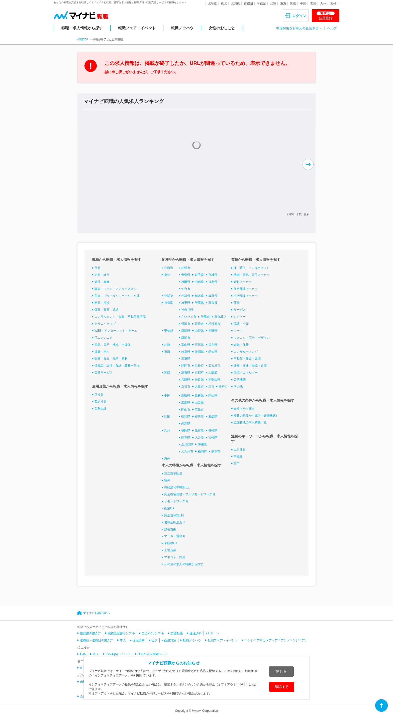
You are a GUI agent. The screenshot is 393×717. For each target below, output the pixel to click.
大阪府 (212, 372)
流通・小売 (241, 323)
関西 (293, 3)
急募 (167, 480)
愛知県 (212, 351)
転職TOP (82, 39)
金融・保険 (241, 344)
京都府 (199, 372)
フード (238, 330)
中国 (303, 3)
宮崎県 (212, 437)
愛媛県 (212, 416)
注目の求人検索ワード (153, 654)
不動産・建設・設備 (247, 358)
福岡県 (185, 430)
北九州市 (187, 451)
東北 (224, 3)
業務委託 (100, 408)
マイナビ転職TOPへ (96, 613)
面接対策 (170, 640)
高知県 (185, 423)
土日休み (240, 449)
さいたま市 (188, 316)
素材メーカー (243, 282)
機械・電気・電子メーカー (252, 275)
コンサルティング (246, 351)
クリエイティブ (105, 323)
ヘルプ (332, 28)
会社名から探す (244, 408)
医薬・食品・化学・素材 (111, 358)
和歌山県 (214, 379)
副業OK (169, 508)
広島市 (199, 409)
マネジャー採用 (174, 557)
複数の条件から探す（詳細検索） (256, 415)
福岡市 (202, 451)
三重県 (185, 358)
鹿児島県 (187, 444)
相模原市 (214, 323)
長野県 (212, 330)
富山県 (185, 344)
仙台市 (185, 289)
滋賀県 (185, 372)
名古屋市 (214, 365)
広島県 (185, 402)
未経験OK (170, 543)
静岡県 (199, 351)
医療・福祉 (102, 302)
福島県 (212, 282)
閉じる (281, 671)
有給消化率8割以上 (177, 487)
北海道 (212, 3)
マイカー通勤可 (174, 536)
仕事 (154, 640)
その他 (238, 386)
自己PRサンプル (153, 633)
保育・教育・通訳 (106, 309)
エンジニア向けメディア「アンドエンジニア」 (276, 640)
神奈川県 (187, 309)
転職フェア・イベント (137, 28)
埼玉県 (185, 302)
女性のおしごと (222, 28)
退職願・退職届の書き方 (96, 640)
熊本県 (185, 437)
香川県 (199, 416)
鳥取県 (185, 395)
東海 (283, 3)
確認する (282, 687)
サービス (240, 309)
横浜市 (185, 323)
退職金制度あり (174, 522)
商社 (237, 302)
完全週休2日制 (174, 515)
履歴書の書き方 (90, 633)
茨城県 (185, 296)
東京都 (212, 302)
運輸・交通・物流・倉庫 (250, 365)
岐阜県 (185, 351)
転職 (83, 654)
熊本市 (215, 451)
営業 (97, 268)
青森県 (185, 275)
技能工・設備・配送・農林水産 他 (117, 365)
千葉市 (205, 316)
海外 (333, 3)
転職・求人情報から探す (82, 28)
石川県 (199, 344)
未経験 (238, 456)
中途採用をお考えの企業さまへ (299, 28)
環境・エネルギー (246, 372)
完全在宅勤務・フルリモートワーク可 (189, 494)
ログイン (299, 16)
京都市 (185, 386)
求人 (96, 654)
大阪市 (199, 386)
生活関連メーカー (246, 296)
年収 (123, 640)
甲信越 (261, 3)
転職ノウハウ (182, 28)
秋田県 (185, 282)
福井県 (212, 344)
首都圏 (248, 3)
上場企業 (170, 550)
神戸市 (223, 386)
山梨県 (199, 330)
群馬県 (212, 296)
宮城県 (212, 275)
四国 (313, 3)
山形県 (199, 282)
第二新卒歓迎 (173, 473)
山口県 (199, 402)
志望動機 (177, 633)
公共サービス (103, 372)
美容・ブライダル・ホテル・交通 (117, 296)
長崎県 (212, 430)
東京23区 (220, 316)
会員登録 (326, 16)
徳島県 (185, 416)
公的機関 (240, 379)
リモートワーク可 (176, 501)
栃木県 (199, 296)
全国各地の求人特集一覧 (250, 422)
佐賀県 (199, 430)
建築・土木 (102, 351)
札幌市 (185, 268)
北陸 (273, 3)
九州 (323, 3)
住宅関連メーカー (246, 289)
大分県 (199, 437)
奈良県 (199, 379)
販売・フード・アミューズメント (117, 289)
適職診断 (139, 640)
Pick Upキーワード (118, 654)
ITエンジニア (103, 337)
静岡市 (185, 365)
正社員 (99, 394)
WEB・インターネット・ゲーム (115, 330)
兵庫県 (185, 379)
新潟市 (185, 337)
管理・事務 (102, 282)
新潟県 (185, 330)
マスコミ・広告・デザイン (252, 337)
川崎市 (199, 323)
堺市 (211, 386)
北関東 (235, 3)
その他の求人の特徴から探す (183, 564)
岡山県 (212, 395)
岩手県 (199, 275)
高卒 (237, 463)
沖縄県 (202, 444)
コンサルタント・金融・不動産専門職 (120, 316)
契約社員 (100, 401)
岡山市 (185, 409)
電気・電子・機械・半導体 (112, 344)
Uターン (214, 633)
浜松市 (199, 365)
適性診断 (195, 633)
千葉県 (199, 302)
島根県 (199, 395)
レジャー (240, 316)
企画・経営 (102, 275)
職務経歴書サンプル (121, 633)
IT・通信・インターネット (251, 268)
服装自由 (170, 529)
